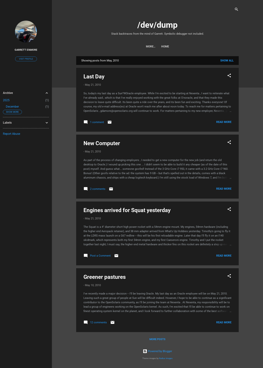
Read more (223, 122)
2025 (6, 100)
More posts (157, 339)
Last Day (93, 76)
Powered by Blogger (157, 351)
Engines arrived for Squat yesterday (127, 210)
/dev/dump (157, 25)
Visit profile (26, 59)
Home (157, 46)
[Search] (236, 10)
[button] (229, 76)
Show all (227, 60)
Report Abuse (11, 133)
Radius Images (166, 358)
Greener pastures (104, 277)
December (12, 106)
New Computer (101, 143)
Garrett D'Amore (26, 49)
